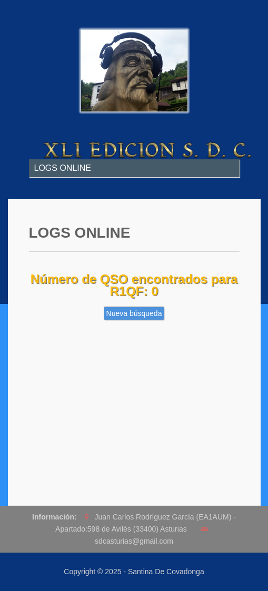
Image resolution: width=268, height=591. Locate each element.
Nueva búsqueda (134, 313)
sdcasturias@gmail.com (134, 541)
